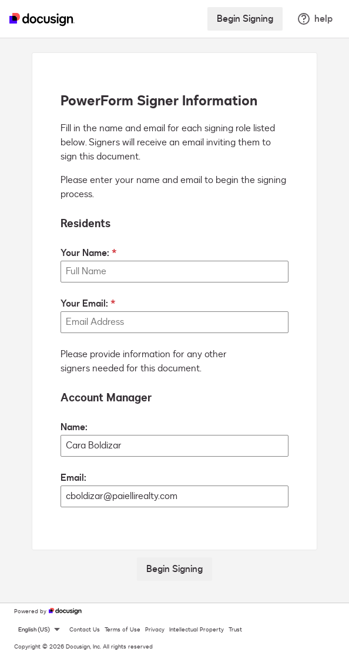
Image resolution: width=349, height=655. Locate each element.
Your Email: (84, 303)
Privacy (155, 630)
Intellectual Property (196, 630)
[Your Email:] (174, 322)
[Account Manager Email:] (174, 496)
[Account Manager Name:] (174, 446)
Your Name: (85, 253)
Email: (73, 478)
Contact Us (84, 630)
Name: (74, 427)
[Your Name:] (174, 271)
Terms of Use (122, 630)
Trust (235, 630)
